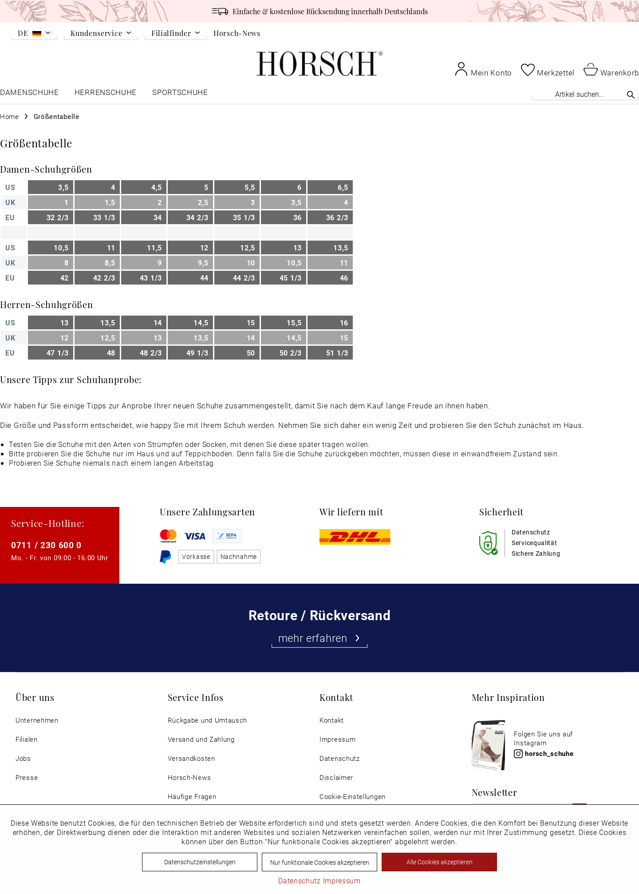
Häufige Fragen (192, 796)
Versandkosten (191, 758)
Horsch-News (236, 32)
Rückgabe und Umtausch (208, 720)
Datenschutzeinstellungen (200, 862)
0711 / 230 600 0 (46, 544)
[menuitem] (34, 34)
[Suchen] (631, 94)
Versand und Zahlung (201, 739)
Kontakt (332, 720)
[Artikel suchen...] (585, 93)
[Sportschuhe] (180, 94)
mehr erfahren (319, 638)
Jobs (23, 758)
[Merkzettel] (548, 69)
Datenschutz (340, 758)
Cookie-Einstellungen (353, 796)
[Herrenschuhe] (106, 94)
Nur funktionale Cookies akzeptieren (319, 862)
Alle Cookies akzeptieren (439, 862)
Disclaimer (336, 777)
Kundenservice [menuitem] (96, 33)
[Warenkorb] (611, 69)
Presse (27, 777)
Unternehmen (37, 720)
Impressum (337, 739)
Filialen (27, 739)
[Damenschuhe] (29, 94)
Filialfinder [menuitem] (171, 33)
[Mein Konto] (483, 69)
